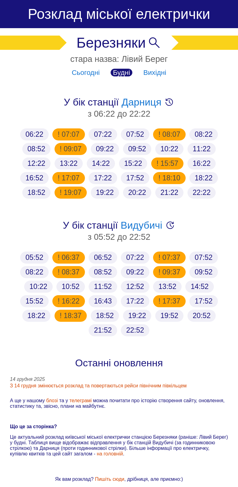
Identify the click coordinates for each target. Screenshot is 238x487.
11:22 (202, 149)
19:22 (105, 192)
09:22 (105, 149)
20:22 (137, 192)
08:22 (204, 134)
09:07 (72, 149)
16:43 (103, 301)
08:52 (37, 149)
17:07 (70, 178)
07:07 (70, 134)
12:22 (37, 163)
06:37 (70, 257)
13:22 (69, 163)
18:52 (37, 192)
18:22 (204, 178)
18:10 (170, 178)
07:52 (135, 134)
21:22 (169, 192)
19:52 (169, 316)
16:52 (34, 178)
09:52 (137, 149)
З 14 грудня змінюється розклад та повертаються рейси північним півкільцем (98, 385)
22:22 (202, 192)
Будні (121, 72)
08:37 (70, 272)
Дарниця (141, 102)
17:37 (170, 301)
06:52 (103, 257)
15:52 (34, 301)
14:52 (200, 286)
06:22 (34, 134)
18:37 (72, 316)
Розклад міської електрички (119, 14)
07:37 (170, 257)
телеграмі (80, 400)
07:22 (103, 134)
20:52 (202, 316)
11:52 (103, 286)
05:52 (34, 257)
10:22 (169, 149)
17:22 (103, 178)
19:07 (72, 192)
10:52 (71, 286)
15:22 (133, 163)
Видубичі (141, 225)
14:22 (101, 163)
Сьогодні (85, 72)
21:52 (103, 330)
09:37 (170, 272)
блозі (52, 400)
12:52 (135, 286)
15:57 (168, 163)
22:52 (135, 330)
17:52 (135, 178)
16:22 (202, 163)
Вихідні (154, 72)
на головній (110, 453)
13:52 (167, 286)
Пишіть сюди (109, 479)
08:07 (170, 134)
